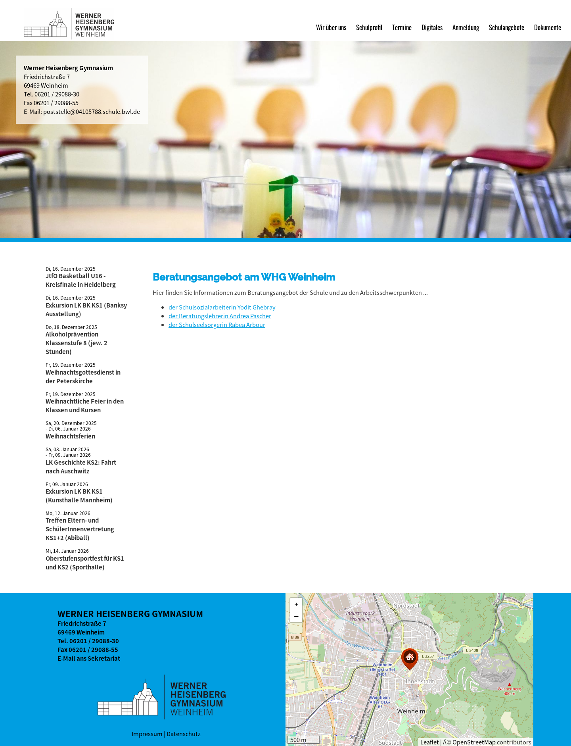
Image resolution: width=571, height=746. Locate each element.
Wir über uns (331, 27)
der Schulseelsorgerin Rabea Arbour (217, 324)
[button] (409, 659)
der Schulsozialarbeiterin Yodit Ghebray (222, 307)
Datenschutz (184, 733)
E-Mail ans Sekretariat (88, 658)
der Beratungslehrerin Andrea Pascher (220, 315)
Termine (402, 27)
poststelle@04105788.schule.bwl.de (91, 111)
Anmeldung (465, 27)
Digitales (432, 27)
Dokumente (547, 27)
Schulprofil (369, 27)
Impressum (147, 733)
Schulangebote (506, 27)
